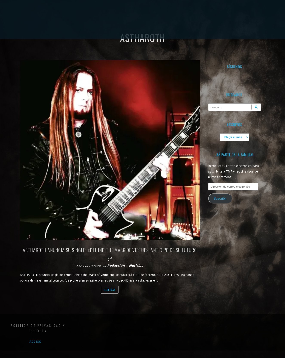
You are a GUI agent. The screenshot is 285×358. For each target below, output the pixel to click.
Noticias (136, 265)
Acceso (35, 341)
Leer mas (110, 289)
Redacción (116, 265)
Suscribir (219, 198)
